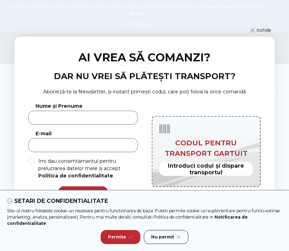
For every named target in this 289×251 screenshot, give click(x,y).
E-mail (44, 134)
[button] (261, 30)
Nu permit (166, 237)
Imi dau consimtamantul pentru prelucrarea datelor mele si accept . (79, 168)
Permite (120, 237)
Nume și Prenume (59, 106)
